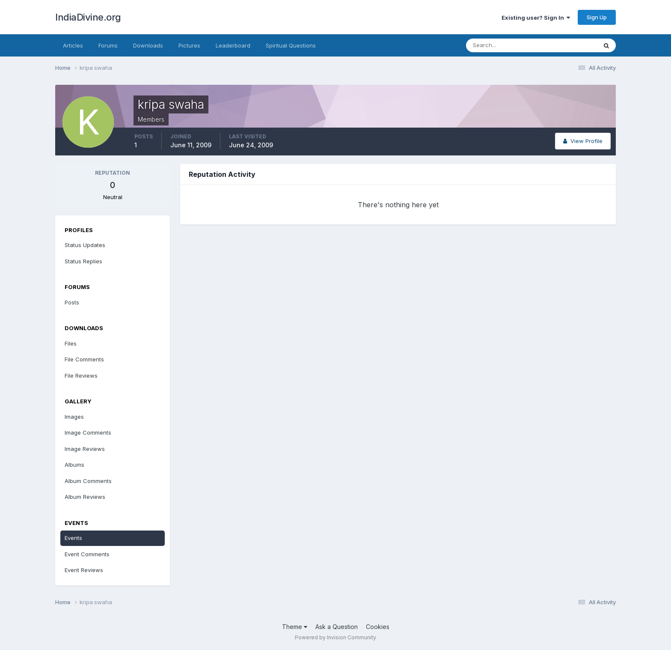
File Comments (84, 359)
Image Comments (88, 432)
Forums (108, 45)
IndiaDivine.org (88, 17)
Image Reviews (85, 448)
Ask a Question (336, 626)
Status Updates (85, 245)
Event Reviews (84, 570)
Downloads (148, 45)
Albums (74, 464)
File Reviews (81, 375)
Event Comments (87, 554)
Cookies (377, 626)
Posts (72, 302)
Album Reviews (85, 496)
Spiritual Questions (291, 45)
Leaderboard (233, 45)
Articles (73, 45)
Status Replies (83, 261)
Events (73, 537)
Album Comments (88, 480)
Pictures (189, 45)
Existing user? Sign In (536, 17)
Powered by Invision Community (335, 637)
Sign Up (597, 17)
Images (74, 416)
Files (71, 343)
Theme (294, 626)
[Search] (503, 45)
